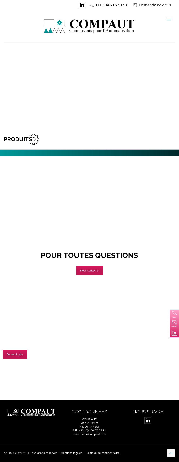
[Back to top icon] (171, 453)
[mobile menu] (169, 19)
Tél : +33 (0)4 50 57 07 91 (89, 430)
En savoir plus (15, 354)
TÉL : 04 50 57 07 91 (112, 4)
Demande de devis (155, 4)
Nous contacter (89, 270)
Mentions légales (71, 453)
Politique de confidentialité (102, 453)
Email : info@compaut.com (89, 434)
